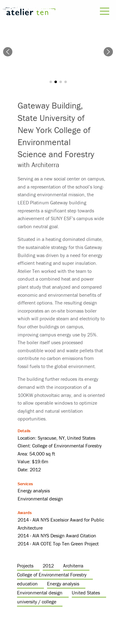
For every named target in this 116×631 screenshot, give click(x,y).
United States (86, 592)
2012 (48, 565)
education (27, 583)
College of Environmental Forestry (52, 574)
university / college (36, 601)
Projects (25, 565)
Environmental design (39, 592)
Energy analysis (63, 583)
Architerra (73, 565)
